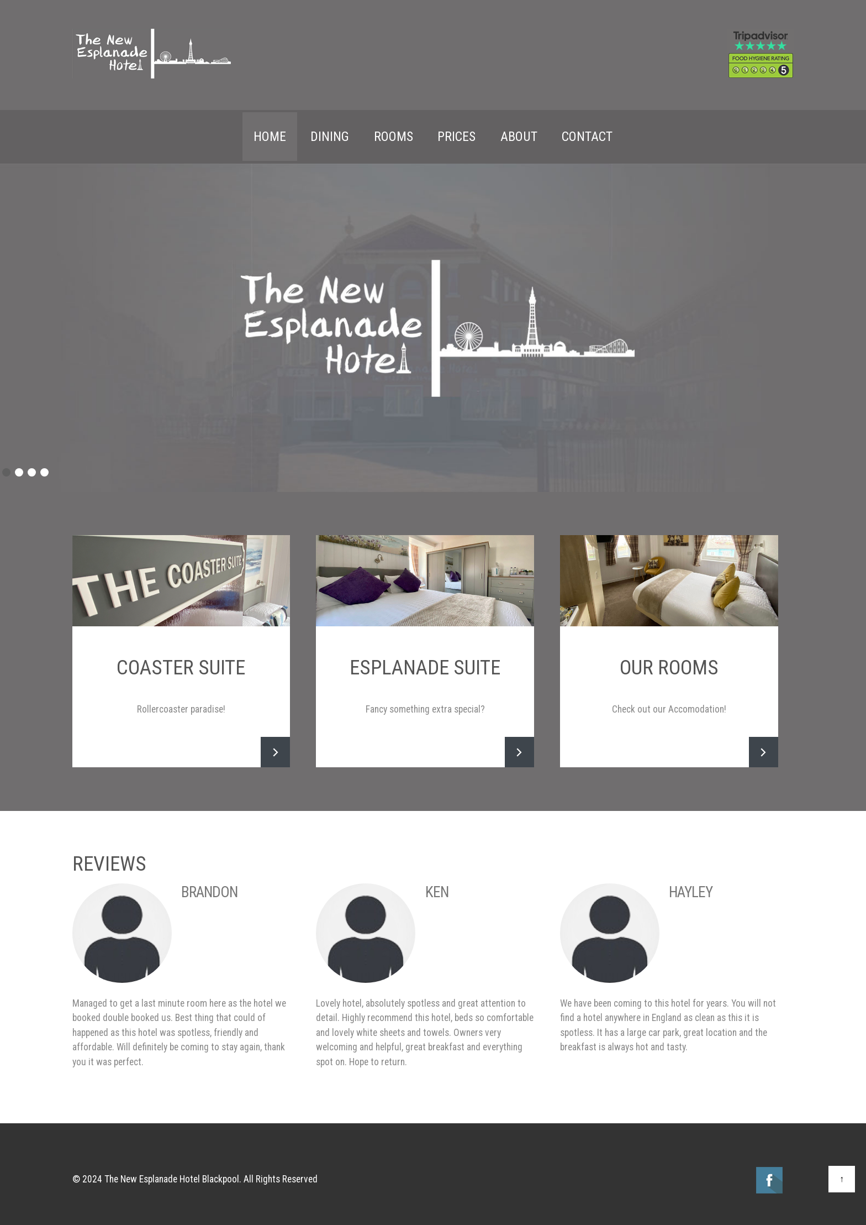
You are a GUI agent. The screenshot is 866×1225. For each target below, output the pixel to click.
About (518, 134)
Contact (587, 134)
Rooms (393, 134)
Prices (456, 134)
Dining (329, 134)
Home (270, 134)
